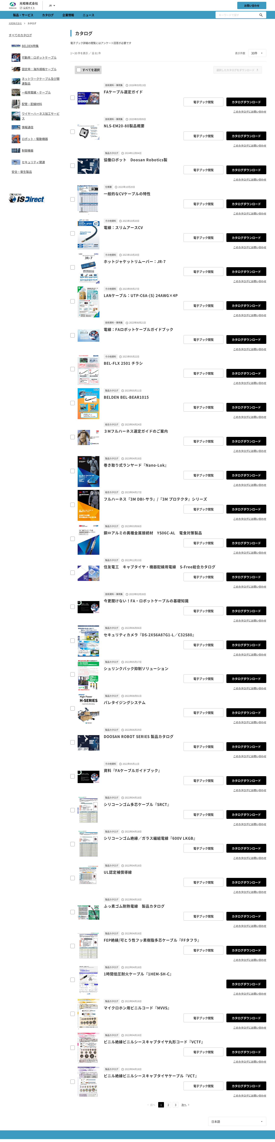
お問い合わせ (251, 5)
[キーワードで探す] (261, 15)
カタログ (48, 15)
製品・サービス (23, 15)
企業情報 (68, 15)
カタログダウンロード (246, 102)
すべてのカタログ (20, 35)
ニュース (88, 15)
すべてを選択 (88, 70)
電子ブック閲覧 (203, 102)
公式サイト (27, 7)
